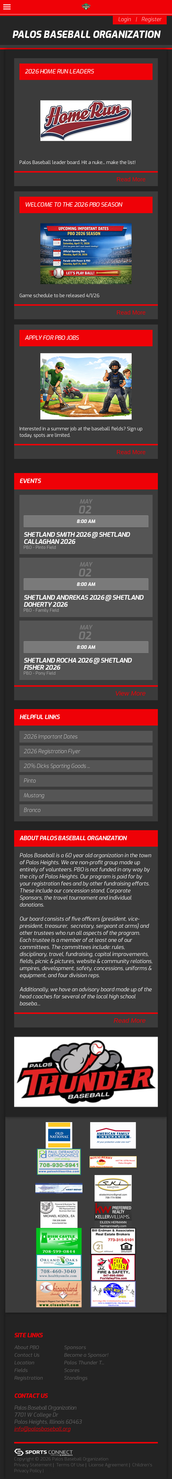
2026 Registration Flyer (52, 751)
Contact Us (26, 1355)
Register (151, 19)
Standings (75, 1378)
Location (24, 1362)
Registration (28, 1378)
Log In (53, 1470)
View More (130, 693)
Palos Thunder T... (84, 1362)
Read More (131, 179)
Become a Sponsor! (86, 1355)
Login (124, 19)
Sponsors (75, 1347)
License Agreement (108, 1465)
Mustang (34, 795)
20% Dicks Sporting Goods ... (57, 766)
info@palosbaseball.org (42, 1429)
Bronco (32, 810)
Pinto (30, 780)
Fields (21, 1370)
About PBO (26, 1347)
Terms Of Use (70, 1465)
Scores (72, 1370)
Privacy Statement (33, 1465)
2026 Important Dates (50, 736)
